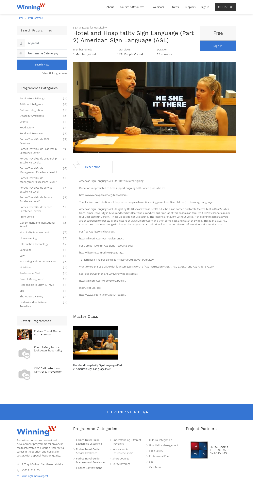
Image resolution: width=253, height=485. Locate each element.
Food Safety (156, 451)
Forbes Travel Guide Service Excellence (87, 451)
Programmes (35, 17)
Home (20, 17)
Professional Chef (159, 456)
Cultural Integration (160, 440)
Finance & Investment (89, 468)
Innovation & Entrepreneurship (122, 451)
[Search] (46, 43)
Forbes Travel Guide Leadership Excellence (89, 442)
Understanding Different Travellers (126, 442)
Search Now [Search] (42, 64)
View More (155, 467)
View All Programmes (54, 73)
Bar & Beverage (121, 464)
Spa (151, 461)
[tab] (92, 167)
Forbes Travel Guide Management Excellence (90, 460)
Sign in (218, 46)
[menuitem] (110, 7)
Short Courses (120, 458)
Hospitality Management (163, 445)
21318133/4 (137, 412)
